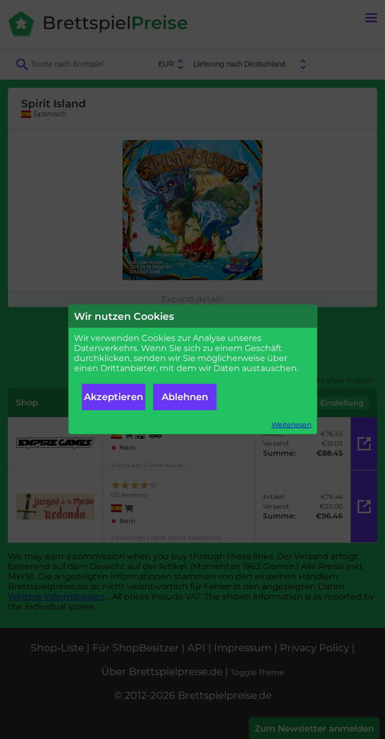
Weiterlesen (291, 425)
